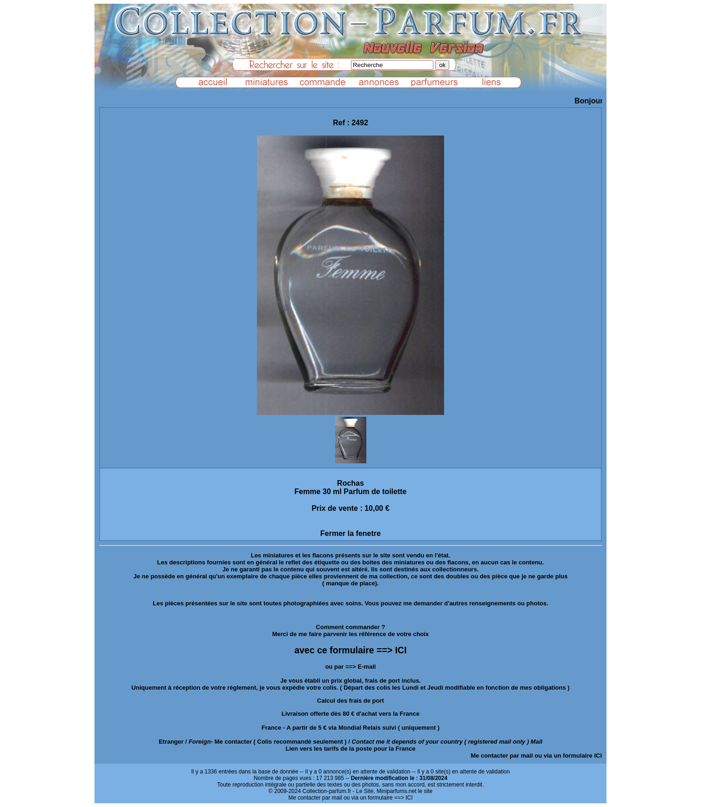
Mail (536, 741)
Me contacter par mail (502, 755)
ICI (598, 755)
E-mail (366, 666)
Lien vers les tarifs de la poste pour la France (351, 748)
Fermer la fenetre (350, 533)
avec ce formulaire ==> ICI (350, 650)
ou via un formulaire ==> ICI (378, 797)
